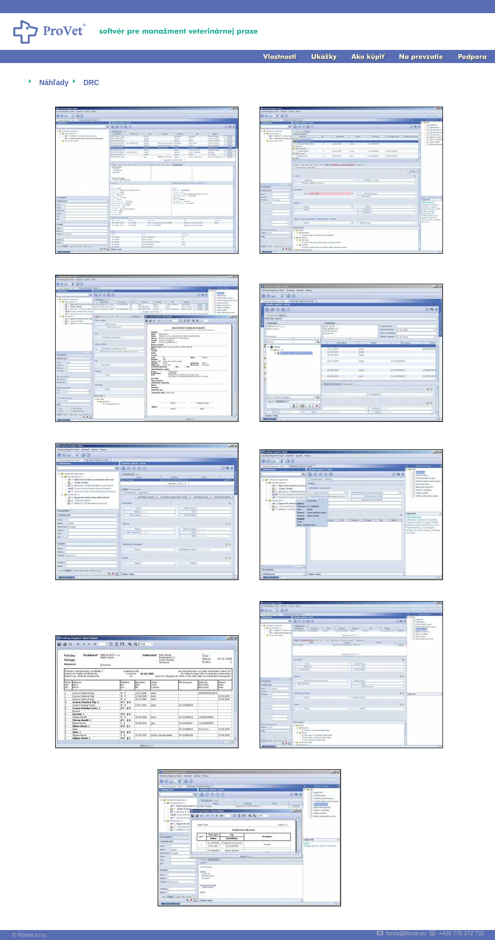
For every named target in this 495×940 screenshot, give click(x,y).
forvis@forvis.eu (406, 933)
